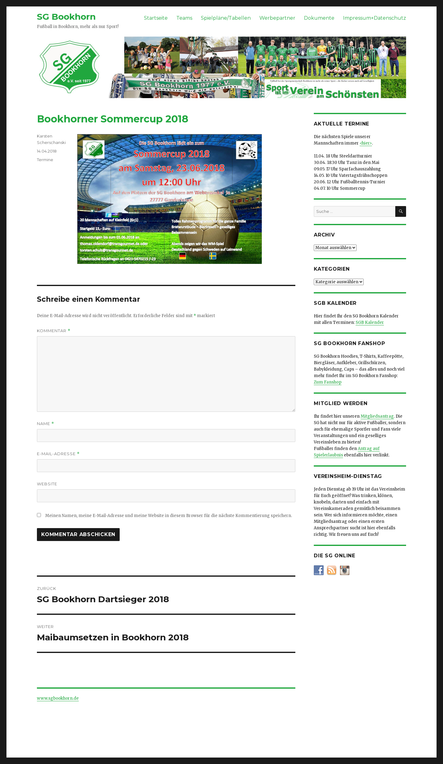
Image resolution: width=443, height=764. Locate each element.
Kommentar (53, 330)
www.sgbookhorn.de (58, 698)
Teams (184, 18)
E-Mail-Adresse (58, 453)
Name (45, 423)
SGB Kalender (370, 322)
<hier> (366, 143)
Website (47, 483)
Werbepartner (277, 18)
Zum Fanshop (327, 382)
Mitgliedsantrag (377, 416)
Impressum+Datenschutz (374, 18)
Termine (45, 159)
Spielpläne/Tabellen (226, 18)
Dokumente (319, 18)
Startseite (156, 18)
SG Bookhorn (66, 16)
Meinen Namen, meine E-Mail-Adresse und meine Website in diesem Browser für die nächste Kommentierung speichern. (168, 515)
